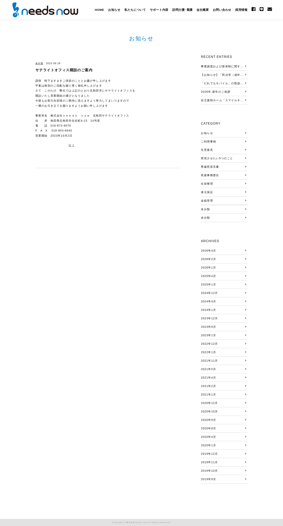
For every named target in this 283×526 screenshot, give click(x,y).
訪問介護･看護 (182, 9)
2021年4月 (208, 377)
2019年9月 (208, 479)
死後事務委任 (210, 175)
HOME (99, 9)
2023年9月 (208, 326)
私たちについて (135, 9)
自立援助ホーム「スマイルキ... (222, 100)
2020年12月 (209, 403)
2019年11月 (209, 462)
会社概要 (203, 9)
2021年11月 (209, 360)
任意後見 (207, 149)
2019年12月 (209, 453)
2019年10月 (209, 470)
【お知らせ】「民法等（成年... (222, 74)
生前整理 (207, 183)
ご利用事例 (208, 141)
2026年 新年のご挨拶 (215, 91)
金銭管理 (207, 200)
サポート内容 (159, 9)
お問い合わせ (222, 9)
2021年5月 (208, 369)
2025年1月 (208, 284)
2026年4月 (208, 250)
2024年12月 (209, 292)
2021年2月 (208, 386)
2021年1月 (208, 394)
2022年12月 (209, 343)
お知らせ (114, 9)
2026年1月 (208, 267)
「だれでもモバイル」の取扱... (222, 83)
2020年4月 (208, 436)
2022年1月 (208, 352)
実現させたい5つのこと (217, 158)
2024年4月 (208, 301)
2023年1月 (208, 335)
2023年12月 (209, 318)
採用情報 (241, 9)
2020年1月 (208, 445)
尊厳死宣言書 (210, 166)
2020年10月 (209, 411)
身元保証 (207, 192)
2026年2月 (208, 259)
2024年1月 (208, 309)
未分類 (39, 63)
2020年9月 (208, 419)
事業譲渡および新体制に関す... (222, 66)
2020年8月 (208, 428)
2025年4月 (208, 276)
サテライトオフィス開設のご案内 (64, 70)
